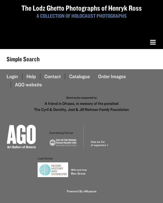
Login (12, 76)
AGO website (28, 84)
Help (31, 76)
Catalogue (79, 76)
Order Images (112, 76)
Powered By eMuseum (81, 191)
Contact (52, 76)
